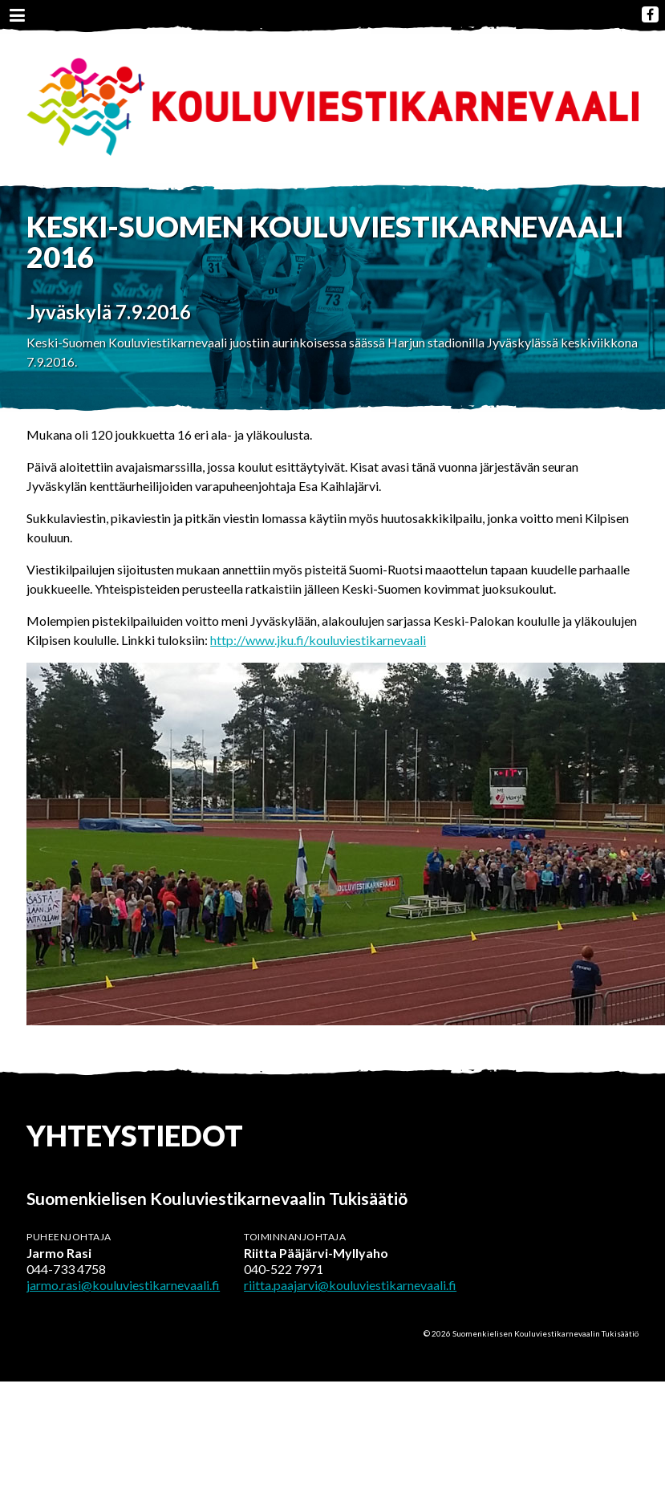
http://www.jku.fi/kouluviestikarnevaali (318, 639)
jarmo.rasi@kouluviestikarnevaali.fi (123, 1284)
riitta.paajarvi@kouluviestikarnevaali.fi (350, 1284)
